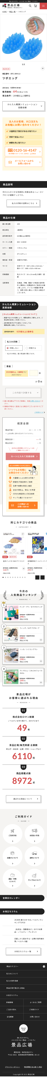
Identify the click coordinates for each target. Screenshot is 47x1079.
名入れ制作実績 (12, 981)
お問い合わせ (35, 401)
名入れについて (12, 973)
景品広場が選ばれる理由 (15, 988)
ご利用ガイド (38, 412)
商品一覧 (12, 12)
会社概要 (10, 1017)
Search (30, 6)
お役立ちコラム (12, 995)
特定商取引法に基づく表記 (33, 1067)
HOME (4, 12)
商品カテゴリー (13, 966)
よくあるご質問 (35, 1002)
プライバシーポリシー (12, 1067)
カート (35, 6)
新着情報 (9, 1002)
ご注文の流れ (11, 1009)
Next (42, 577)
